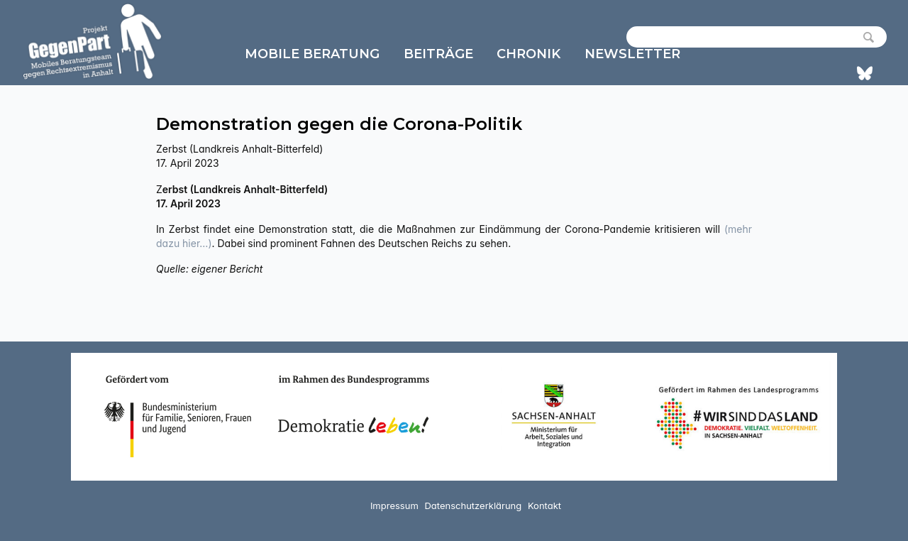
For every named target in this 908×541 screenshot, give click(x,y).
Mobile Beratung (312, 54)
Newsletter (632, 54)
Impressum (394, 505)
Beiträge (438, 54)
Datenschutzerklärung (472, 505)
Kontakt (544, 505)
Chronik (528, 54)
